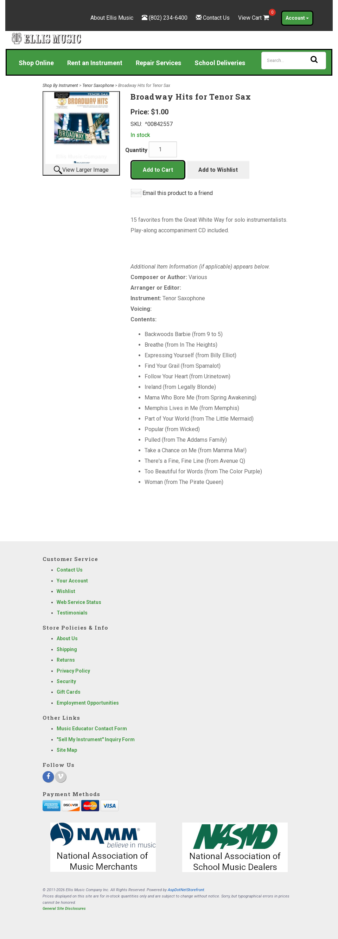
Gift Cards (69, 692)
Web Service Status (79, 602)
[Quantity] (163, 149)
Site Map (67, 750)
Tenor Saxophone (98, 85)
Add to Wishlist (218, 169)
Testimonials (72, 613)
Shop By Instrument (60, 85)
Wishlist (66, 591)
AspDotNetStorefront (186, 890)
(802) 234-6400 (168, 17)
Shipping (67, 649)
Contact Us (216, 17)
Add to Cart (158, 169)
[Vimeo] (60, 777)
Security (66, 681)
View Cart (254, 17)
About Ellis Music (111, 17)
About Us (67, 638)
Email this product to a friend (177, 193)
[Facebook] (48, 777)
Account (297, 18)
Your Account (72, 581)
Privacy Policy (73, 671)
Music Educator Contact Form (92, 728)
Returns (66, 660)
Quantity (136, 150)
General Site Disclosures (64, 908)
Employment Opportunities (88, 703)
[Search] (293, 60)
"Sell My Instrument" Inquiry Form (96, 739)
